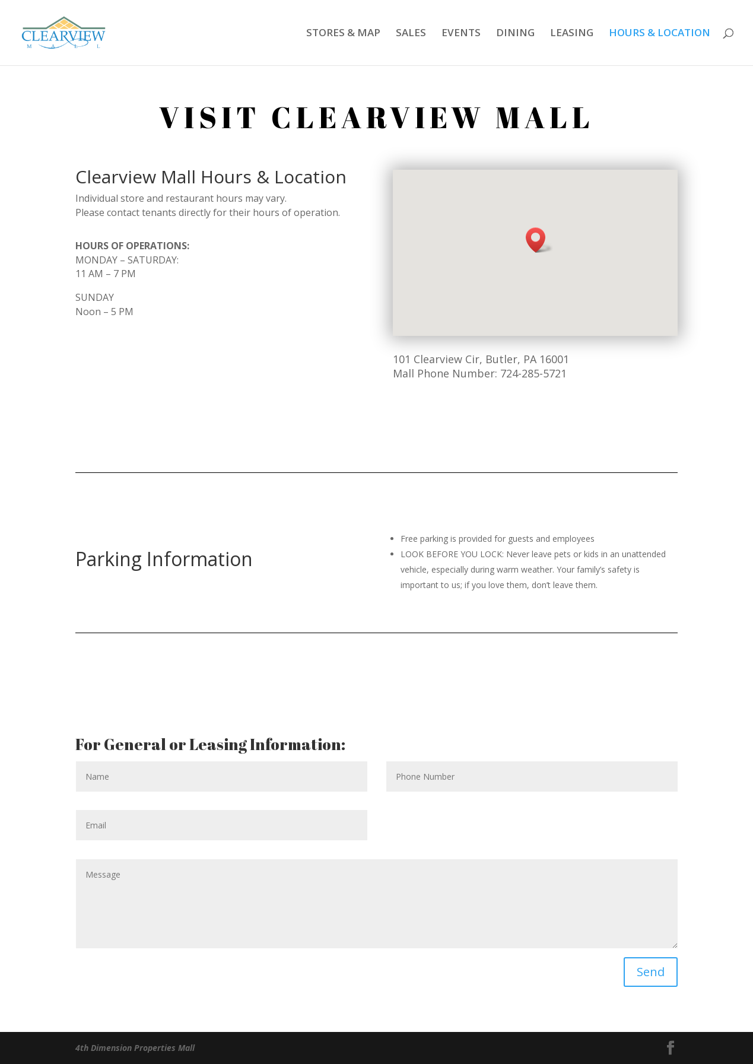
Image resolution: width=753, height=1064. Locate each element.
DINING (515, 33)
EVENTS (461, 33)
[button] (539, 240)
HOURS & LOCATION (659, 33)
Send (651, 972)
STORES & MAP (343, 33)
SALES (411, 33)
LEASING (571, 33)
